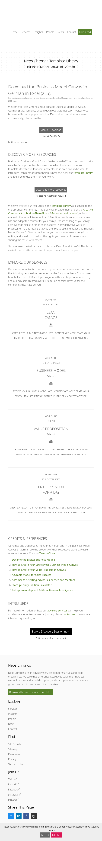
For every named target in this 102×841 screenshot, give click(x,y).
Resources (14, 754)
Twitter (12, 779)
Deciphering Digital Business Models (33, 559)
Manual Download (51, 130)
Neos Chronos (16, 673)
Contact (71, 32)
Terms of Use (47, 553)
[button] (11, 816)
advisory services (57, 610)
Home (14, 32)
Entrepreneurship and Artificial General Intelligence (42, 590)
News (60, 32)
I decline (56, 835)
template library (83, 173)
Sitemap (13, 749)
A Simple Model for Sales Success (31, 575)
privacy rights (30, 826)
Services (25, 32)
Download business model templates (30, 692)
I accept (45, 835)
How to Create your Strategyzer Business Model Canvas (45, 564)
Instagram (14, 794)
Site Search (14, 744)
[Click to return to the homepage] (51, 15)
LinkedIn (13, 784)
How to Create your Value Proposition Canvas (39, 570)
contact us (69, 614)
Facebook (13, 789)
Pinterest (13, 799)
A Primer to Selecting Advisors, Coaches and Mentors (43, 580)
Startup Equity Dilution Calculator (32, 585)
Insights (38, 32)
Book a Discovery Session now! (51, 631)
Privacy (12, 759)
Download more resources (51, 189)
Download (85, 32)
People (50, 32)
